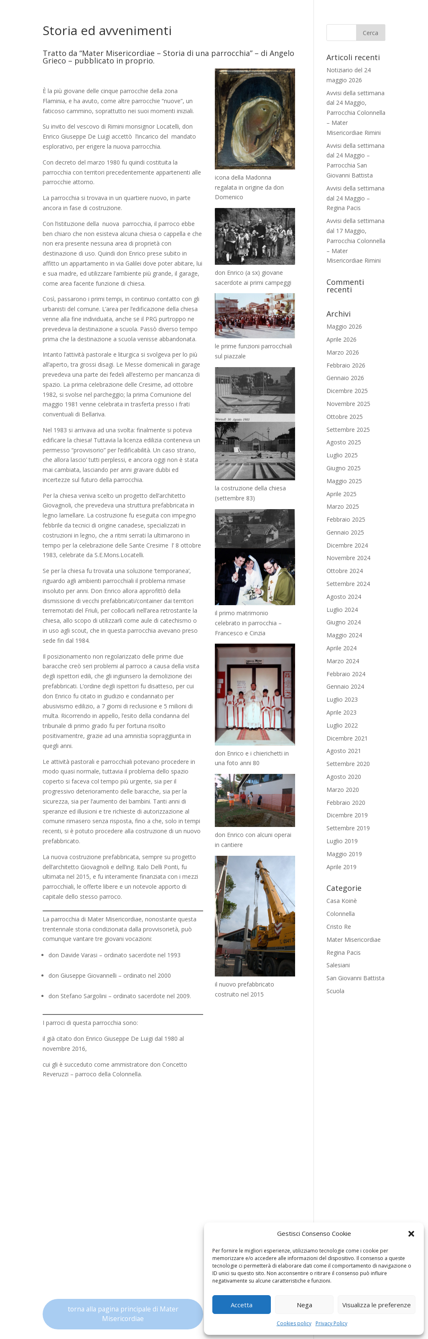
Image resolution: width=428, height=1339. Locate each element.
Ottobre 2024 (344, 571)
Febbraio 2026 (345, 365)
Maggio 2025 (344, 481)
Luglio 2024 (342, 610)
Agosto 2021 (343, 751)
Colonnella (340, 914)
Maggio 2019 (344, 854)
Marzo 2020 (342, 790)
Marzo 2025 (342, 506)
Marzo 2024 (342, 661)
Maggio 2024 (344, 635)
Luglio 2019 (342, 841)
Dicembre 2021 (347, 738)
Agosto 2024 (343, 597)
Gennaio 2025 (345, 532)
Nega (304, 1305)
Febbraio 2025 (345, 519)
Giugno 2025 (343, 468)
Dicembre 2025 (347, 391)
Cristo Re (338, 927)
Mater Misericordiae (353, 939)
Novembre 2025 (348, 404)
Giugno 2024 (343, 622)
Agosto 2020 (343, 777)
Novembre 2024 (348, 558)
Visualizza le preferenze (376, 1305)
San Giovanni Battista (355, 978)
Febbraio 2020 (345, 802)
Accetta (241, 1305)
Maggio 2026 (344, 326)
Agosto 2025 (343, 442)
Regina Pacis (343, 952)
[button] (411, 1234)
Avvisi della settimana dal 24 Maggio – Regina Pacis (355, 198)
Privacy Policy (331, 1323)
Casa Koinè (341, 901)
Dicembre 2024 (347, 545)
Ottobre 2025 (344, 417)
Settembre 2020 (348, 764)
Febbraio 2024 (345, 674)
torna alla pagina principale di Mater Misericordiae (123, 1314)
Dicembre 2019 (347, 815)
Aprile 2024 (341, 648)
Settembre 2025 (348, 430)
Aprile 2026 (341, 339)
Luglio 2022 (342, 725)
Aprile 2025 (341, 494)
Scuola (335, 991)
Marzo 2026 (342, 352)
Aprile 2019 (341, 867)
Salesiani (338, 965)
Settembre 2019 (348, 828)
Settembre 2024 (348, 584)
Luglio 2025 (342, 455)
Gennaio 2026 (345, 378)
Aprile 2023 (341, 712)
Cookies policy (294, 1323)
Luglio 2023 (342, 699)
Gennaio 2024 (345, 686)
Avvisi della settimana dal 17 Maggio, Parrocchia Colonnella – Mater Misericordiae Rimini (355, 240)
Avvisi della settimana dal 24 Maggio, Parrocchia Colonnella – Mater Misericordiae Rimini (355, 113)
